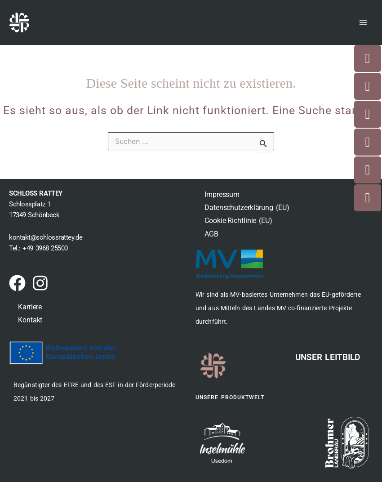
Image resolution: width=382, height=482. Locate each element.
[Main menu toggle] (363, 22)
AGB (211, 234)
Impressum (222, 194)
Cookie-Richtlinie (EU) (238, 220)
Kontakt (30, 320)
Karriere (30, 307)
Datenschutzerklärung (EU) (246, 207)
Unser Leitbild (327, 357)
